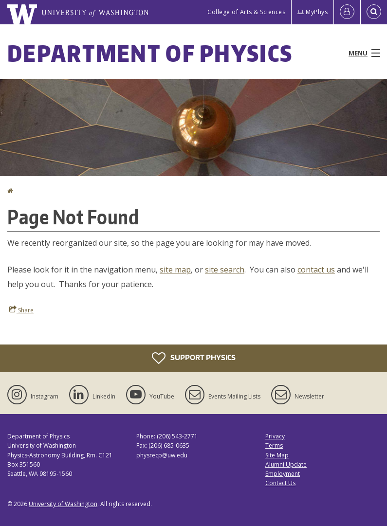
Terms (274, 445)
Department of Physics (150, 53)
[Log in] (347, 12)
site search (224, 269)
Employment (282, 474)
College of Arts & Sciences (246, 12)
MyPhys (312, 12)
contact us (316, 269)
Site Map (277, 455)
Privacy (275, 436)
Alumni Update (286, 464)
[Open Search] (374, 12)
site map (175, 269)
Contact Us (280, 483)
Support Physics (194, 358)
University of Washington (63, 504)
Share (21, 310)
